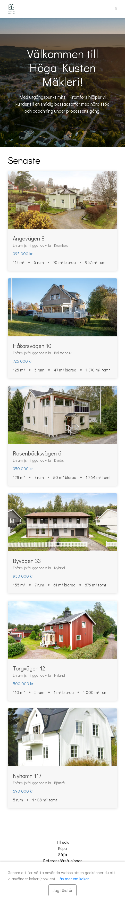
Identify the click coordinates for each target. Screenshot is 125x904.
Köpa (62, 848)
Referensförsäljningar (62, 860)
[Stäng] (62, 890)
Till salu (62, 842)
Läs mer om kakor (73, 878)
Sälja (62, 854)
